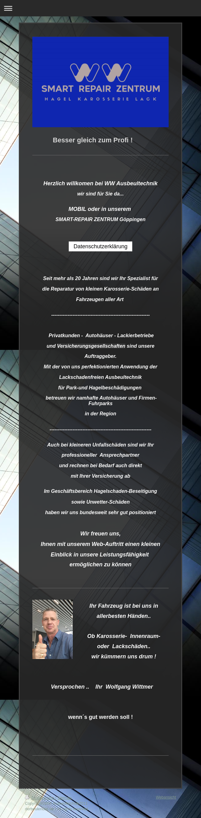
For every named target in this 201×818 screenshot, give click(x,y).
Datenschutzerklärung (100, 246)
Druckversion (40, 798)
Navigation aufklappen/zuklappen (100, 8)
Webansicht (166, 797)
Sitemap (64, 798)
